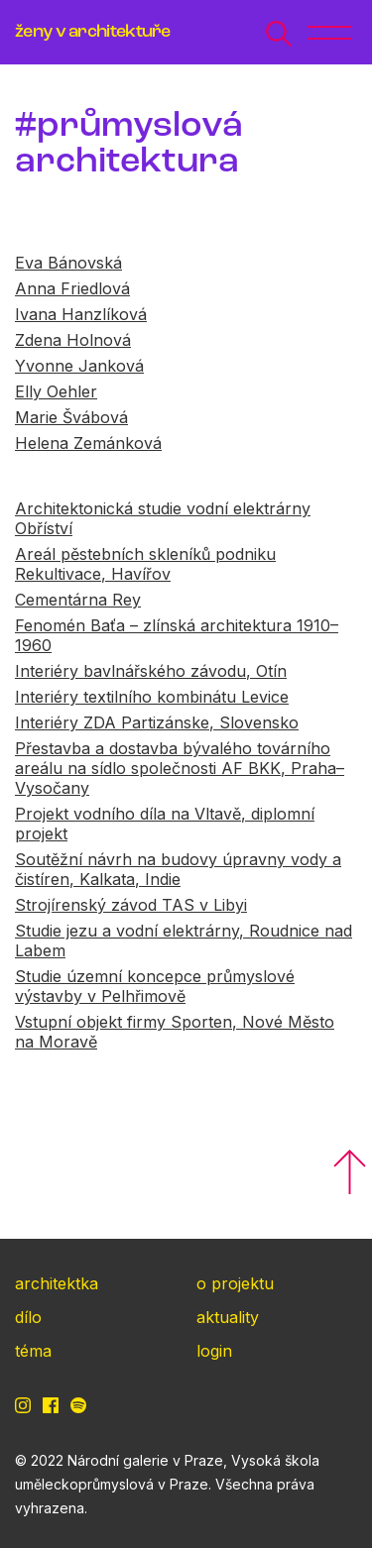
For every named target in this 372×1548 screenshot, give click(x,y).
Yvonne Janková (79, 366)
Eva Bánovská (68, 263)
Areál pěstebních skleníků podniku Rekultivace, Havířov (145, 564)
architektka (56, 1283)
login (214, 1351)
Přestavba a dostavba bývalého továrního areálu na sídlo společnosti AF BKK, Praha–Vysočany (179, 768)
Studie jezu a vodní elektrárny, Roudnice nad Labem (183, 940)
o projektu (235, 1283)
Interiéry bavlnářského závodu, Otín (151, 671)
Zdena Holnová (73, 340)
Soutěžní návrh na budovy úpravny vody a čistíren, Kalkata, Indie (178, 869)
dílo (28, 1317)
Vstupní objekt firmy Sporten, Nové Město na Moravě (174, 1031)
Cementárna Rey (78, 599)
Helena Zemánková (88, 443)
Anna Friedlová (72, 288)
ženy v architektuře (93, 32)
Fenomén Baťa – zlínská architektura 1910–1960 (176, 635)
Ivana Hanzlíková (81, 314)
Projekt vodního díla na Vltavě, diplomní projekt (164, 823)
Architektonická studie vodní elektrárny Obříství (162, 518)
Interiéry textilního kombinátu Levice (152, 697)
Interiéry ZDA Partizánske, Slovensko (157, 722)
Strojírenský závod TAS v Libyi (131, 905)
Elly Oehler (56, 391)
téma (33, 1351)
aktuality (227, 1317)
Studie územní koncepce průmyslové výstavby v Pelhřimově (155, 986)
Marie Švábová (71, 417)
